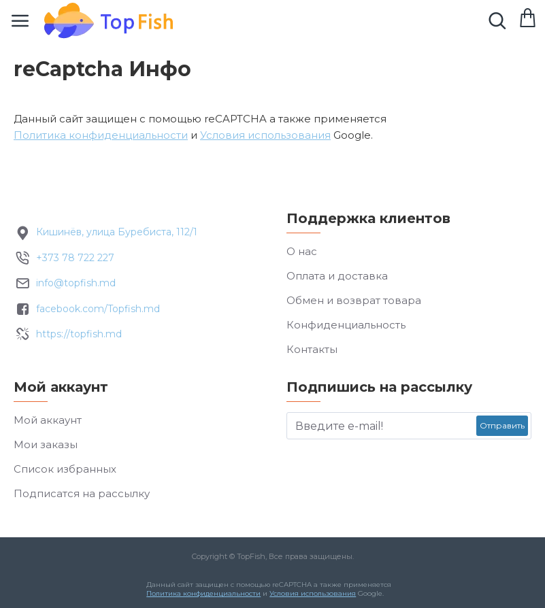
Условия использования (265, 135)
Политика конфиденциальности (101, 135)
